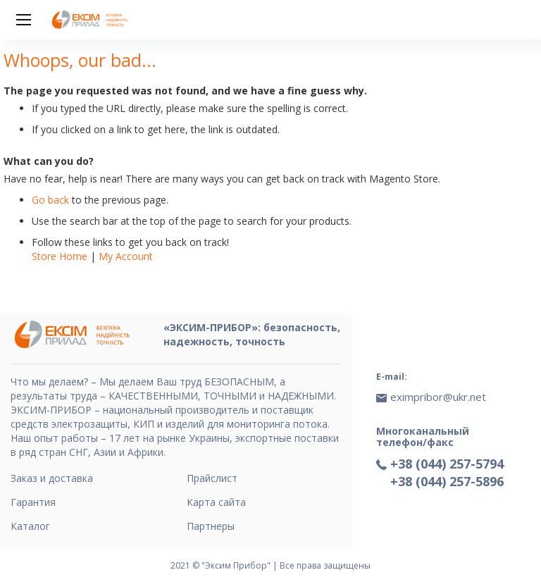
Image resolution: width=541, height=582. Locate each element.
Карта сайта (216, 502)
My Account (126, 256)
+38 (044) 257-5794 (447, 463)
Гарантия (33, 502)
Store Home (59, 256)
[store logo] (91, 20)
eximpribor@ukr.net (438, 397)
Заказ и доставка (52, 478)
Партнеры (211, 526)
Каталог (30, 526)
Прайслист (212, 478)
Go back (50, 199)
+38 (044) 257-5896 (447, 481)
